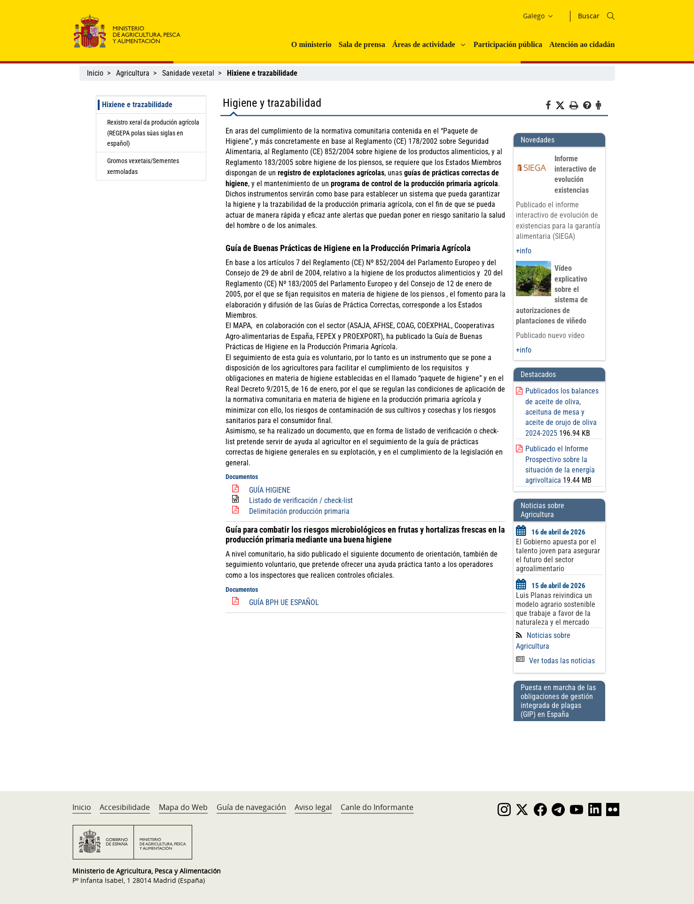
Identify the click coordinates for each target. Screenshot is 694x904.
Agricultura (132, 73)
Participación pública (508, 44)
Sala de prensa (361, 44)
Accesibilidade (125, 807)
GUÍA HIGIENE (269, 490)
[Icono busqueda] (611, 16)
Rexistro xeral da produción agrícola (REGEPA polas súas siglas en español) (153, 132)
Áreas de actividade (423, 44)
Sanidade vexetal (188, 73)
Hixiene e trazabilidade (137, 104)
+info (523, 250)
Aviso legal (313, 807)
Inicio (95, 73)
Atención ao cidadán (582, 44)
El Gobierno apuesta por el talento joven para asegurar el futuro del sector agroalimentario (558, 555)
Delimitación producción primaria (299, 511)
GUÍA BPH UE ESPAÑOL (284, 602)
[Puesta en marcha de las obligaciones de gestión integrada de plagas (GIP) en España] (559, 747)
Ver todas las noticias (555, 660)
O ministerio (311, 44)
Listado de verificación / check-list (301, 500)
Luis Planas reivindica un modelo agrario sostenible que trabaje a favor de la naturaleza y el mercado (555, 609)
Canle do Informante (377, 807)
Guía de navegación (251, 807)
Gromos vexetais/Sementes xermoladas (143, 166)
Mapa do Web (183, 807)
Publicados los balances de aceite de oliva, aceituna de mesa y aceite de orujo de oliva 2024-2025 (562, 412)
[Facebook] (550, 106)
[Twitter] (562, 105)
